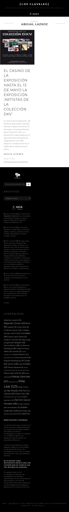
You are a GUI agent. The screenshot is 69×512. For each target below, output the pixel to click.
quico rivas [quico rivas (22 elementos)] (18, 397)
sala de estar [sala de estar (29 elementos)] (10, 414)
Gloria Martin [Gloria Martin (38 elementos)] (12, 345)
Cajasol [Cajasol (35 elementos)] (12, 327)
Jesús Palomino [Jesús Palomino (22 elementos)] (9, 357)
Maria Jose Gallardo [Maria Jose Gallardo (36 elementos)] (14, 373)
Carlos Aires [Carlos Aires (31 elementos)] (23, 327)
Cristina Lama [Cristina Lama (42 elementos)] (12, 330)
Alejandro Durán (10, 216)
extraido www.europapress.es (16, 162)
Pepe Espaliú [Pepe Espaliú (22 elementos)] (8, 397)
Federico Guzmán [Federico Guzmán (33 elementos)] (12, 340)
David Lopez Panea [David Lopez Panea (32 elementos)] (17, 337)
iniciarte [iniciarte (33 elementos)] (17, 351)
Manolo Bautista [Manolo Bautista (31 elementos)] (15, 367)
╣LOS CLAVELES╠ (34, 4)
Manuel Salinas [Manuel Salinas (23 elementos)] (23, 370)
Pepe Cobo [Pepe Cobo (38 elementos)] (22, 394)
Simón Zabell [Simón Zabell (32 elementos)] (23, 414)
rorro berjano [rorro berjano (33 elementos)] (13, 407)
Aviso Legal (38, 505)
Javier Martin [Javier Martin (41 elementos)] (21, 354)
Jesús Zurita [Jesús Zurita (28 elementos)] (20, 357)
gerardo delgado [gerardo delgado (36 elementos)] (16, 342)
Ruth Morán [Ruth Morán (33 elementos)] (24, 411)
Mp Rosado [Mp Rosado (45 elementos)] (14, 390)
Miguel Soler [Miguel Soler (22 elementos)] (13, 382)
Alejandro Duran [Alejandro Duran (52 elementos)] (14, 323)
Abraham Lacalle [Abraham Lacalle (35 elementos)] (12, 320)
